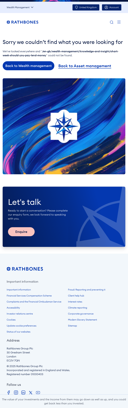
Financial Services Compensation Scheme (29, 295)
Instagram (16, 393)
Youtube (38, 393)
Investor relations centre (20, 313)
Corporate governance (81, 313)
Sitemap (72, 325)
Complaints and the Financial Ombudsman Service (34, 301)
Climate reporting (77, 307)
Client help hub (76, 295)
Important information (19, 289)
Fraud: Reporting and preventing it (86, 289)
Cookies (11, 319)
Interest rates (75, 301)
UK (88, 7)
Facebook (9, 393)
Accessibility (13, 307)
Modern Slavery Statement (82, 319)
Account (114, 7)
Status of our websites (18, 331)
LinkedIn (23, 393)
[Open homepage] (25, 269)
